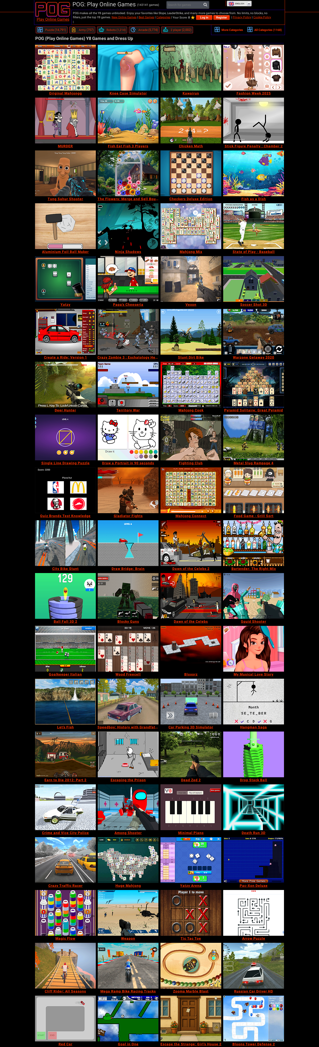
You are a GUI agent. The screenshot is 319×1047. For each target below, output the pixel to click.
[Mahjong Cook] (191, 384)
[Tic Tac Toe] (191, 913)
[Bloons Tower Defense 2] (253, 1018)
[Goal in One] (128, 1018)
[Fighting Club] (191, 437)
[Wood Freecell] (128, 649)
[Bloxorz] (191, 649)
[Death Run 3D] (253, 807)
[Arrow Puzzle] (253, 913)
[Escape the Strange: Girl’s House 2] (191, 1018)
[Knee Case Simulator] (128, 68)
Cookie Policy (262, 17)
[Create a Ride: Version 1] (65, 332)
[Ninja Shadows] (128, 226)
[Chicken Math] (191, 120)
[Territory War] (128, 384)
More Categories (228, 29)
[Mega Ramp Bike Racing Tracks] (128, 966)
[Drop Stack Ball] (253, 754)
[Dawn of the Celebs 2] (191, 543)
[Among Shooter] (128, 807)
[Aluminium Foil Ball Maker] (65, 226)
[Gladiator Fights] (128, 490)
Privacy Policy (242, 17)
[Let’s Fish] (65, 701)
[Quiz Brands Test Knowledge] (65, 490)
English (236, 4)
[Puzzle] (52, 30)
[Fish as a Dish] (253, 173)
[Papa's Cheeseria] (128, 279)
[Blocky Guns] (128, 596)
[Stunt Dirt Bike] (191, 332)
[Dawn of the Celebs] (191, 596)
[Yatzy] (65, 279)
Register (221, 17)
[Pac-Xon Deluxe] (253, 860)
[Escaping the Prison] (128, 754)
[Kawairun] (191, 68)
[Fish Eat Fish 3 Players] (128, 120)
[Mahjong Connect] (191, 490)
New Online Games (124, 17)
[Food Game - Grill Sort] (253, 490)
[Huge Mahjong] (128, 860)
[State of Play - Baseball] (253, 226)
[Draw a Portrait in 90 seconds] (128, 437)
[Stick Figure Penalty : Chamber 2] (253, 120)
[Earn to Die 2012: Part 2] (65, 754)
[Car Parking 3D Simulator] (191, 701)
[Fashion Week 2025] (253, 68)
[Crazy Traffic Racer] (65, 860)
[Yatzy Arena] (191, 860)
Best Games (146, 17)
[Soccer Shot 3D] (253, 279)
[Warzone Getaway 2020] (253, 332)
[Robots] (112, 30)
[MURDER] (65, 120)
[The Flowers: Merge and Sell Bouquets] (128, 173)
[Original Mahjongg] (65, 68)
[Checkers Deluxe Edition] (191, 173)
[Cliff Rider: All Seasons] (65, 966)
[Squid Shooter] (253, 596)
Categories (163, 17)
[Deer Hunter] (65, 384)
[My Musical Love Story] (253, 649)
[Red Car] (65, 1018)
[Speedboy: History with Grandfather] (128, 701)
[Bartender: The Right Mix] (253, 543)
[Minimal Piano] (191, 807)
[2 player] (177, 30)
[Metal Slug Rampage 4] (253, 437)
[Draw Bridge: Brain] (128, 543)
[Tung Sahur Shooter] (65, 173)
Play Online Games (53, 19)
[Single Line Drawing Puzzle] (65, 437)
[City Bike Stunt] (65, 543)
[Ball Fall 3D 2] (65, 596)
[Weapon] (128, 913)
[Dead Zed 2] (191, 754)
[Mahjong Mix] (191, 226)
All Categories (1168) (264, 29)
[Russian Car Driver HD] (253, 966)
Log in (204, 17)
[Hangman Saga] (253, 701)
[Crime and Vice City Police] (65, 807)
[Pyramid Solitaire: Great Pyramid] (253, 384)
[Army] (82, 30)
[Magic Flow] (65, 913)
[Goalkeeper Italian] (65, 649)
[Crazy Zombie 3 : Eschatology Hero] (128, 332)
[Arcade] (144, 30)
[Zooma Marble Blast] (191, 966)
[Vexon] (191, 279)
